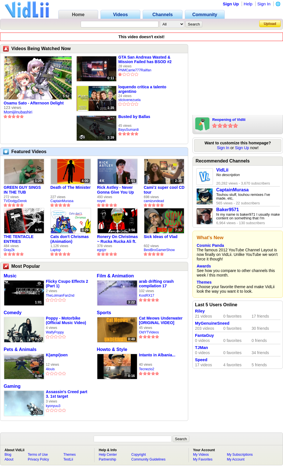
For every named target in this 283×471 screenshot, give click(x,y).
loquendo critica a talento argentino (142, 89)
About (9, 459)
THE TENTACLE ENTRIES (19, 239)
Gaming (12, 386)
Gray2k (9, 250)
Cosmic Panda (210, 245)
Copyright (138, 455)
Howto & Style (112, 349)
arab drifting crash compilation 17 (156, 283)
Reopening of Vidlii (228, 119)
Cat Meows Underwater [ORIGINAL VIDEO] (161, 320)
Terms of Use (38, 455)
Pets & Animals (20, 349)
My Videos (201, 455)
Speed (201, 359)
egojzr (101, 250)
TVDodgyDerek (15, 201)
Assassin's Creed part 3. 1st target (66, 394)
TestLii (68, 459)
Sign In (264, 3)
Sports (104, 312)
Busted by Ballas (134, 116)
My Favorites (203, 459)
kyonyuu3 (53, 406)
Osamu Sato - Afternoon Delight (34, 103)
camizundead (154, 201)
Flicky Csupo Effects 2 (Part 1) (67, 283)
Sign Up (231, 3)
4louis (50, 369)
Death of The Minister (70, 187)
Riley (200, 311)
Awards (204, 266)
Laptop (55, 250)
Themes (204, 282)
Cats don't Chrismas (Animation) (69, 239)
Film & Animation (115, 275)
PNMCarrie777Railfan (134, 70)
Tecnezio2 (146, 369)
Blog (8, 455)
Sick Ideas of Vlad (160, 236)
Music (10, 275)
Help (248, 3)
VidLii (222, 170)
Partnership (107, 459)
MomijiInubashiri (18, 112)
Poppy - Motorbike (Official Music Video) (66, 320)
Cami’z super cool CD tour (164, 189)
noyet (101, 201)
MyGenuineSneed (212, 323)
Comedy (13, 312)
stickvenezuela (129, 100)
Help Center (108, 455)
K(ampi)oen (57, 355)
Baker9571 (227, 209)
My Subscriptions (240, 455)
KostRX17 (146, 295)
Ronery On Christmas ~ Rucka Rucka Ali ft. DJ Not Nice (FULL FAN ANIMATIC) (117, 239)
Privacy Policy (38, 459)
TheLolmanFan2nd (60, 295)
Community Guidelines (148, 459)
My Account (236, 459)
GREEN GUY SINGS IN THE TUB (22, 189)
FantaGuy (204, 335)
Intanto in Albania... (157, 355)
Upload (270, 24)
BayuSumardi (128, 130)
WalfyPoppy (55, 332)
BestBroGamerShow (159, 250)
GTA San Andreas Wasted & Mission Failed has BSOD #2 (144, 59)
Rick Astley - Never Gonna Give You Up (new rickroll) (115, 190)
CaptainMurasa (61, 201)
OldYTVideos (149, 332)
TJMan (201, 347)
